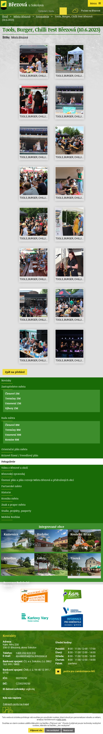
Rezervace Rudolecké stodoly (16, 584)
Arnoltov (10, 558)
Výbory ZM (11, 408)
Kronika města (9, 498)
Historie (6, 492)
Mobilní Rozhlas (10, 517)
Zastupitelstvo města (13, 386)
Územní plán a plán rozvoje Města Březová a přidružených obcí (37, 480)
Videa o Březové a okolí (14, 467)
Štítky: (6, 37)
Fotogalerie (42, 16)
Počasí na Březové (90, 10)
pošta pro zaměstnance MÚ (79, 671)
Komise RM (12, 439)
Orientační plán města (14, 449)
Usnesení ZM (13, 403)
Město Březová (22, 16)
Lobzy (41, 558)
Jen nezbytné (52, 730)
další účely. (61, 719)
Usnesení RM (13, 434)
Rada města (8, 418)
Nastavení (68, 730)
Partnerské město (11, 486)
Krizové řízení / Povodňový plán (19, 455)
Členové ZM (12, 393)
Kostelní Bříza (80, 534)
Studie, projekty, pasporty (16, 510)
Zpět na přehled (15, 372)
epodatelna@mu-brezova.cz (31, 655)
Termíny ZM (13, 398)
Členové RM (12, 425)
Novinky (6, 380)
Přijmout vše (36, 730)
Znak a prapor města (13, 504)
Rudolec (43, 534)
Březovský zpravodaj (13, 473)
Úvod (5, 16)
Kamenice (11, 534)
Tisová (75, 558)
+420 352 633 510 (26, 652)
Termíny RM (13, 429)
